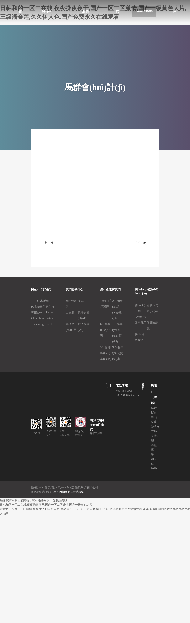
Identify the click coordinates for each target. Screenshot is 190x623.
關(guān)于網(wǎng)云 (140, 311)
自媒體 (70, 312)
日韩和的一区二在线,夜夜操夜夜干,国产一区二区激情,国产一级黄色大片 (46, 504)
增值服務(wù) (83, 327)
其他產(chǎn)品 (71, 327)
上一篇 (49, 243)
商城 (81, 300)
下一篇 (141, 243)
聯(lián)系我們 (139, 337)
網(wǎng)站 (71, 303)
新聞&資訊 (152, 325)
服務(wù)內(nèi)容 (152, 308)
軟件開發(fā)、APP (83, 315)
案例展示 (140, 322)
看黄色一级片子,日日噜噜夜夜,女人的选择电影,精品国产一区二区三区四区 (47, 509)
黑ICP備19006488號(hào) (68, 491)
